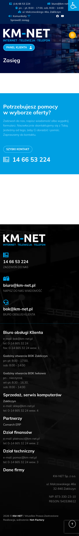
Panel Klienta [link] (19, 47)
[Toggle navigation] (72, 35)
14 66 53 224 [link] (31, 159)
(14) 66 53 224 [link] (19, 3)
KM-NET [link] (18, 515)
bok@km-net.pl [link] (18, 308)
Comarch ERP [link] (12, 424)
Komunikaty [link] (20, 16)
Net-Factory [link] (37, 519)
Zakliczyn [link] (55, 11)
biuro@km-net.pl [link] (59, 3)
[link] (73, 5)
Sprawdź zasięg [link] (19, 20)
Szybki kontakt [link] (17, 149)
